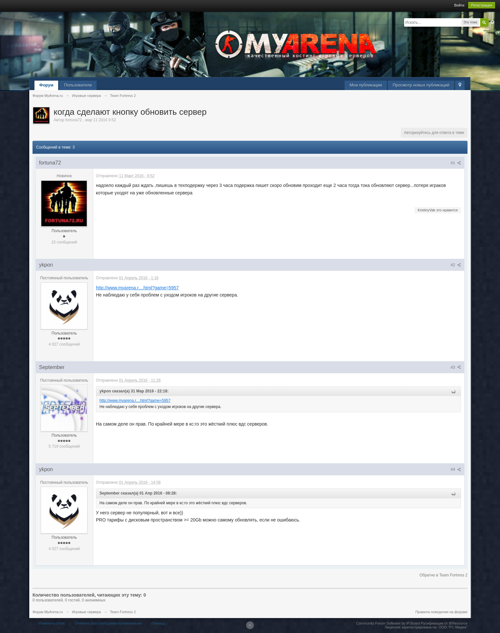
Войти (459, 5)
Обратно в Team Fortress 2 (443, 575)
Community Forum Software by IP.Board (388, 623)
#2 (456, 265)
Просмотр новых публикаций (421, 85)
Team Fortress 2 (123, 612)
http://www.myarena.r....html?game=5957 (137, 287)
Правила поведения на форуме (441, 612)
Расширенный (492, 22)
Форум (46, 85)
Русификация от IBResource (443, 623)
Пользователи (78, 85)
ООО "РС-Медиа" (453, 627)
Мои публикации (365, 85)
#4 (456, 469)
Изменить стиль (52, 623)
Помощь (158, 623)
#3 (456, 367)
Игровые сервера (86, 612)
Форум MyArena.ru (48, 612)
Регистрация (481, 5)
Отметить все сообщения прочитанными (108, 623)
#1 (456, 163)
